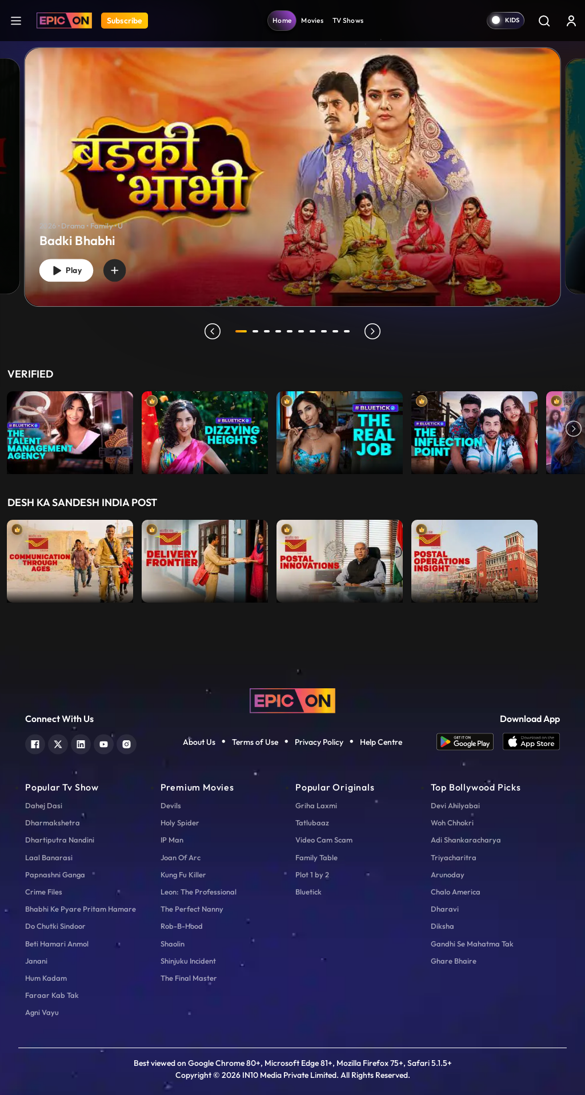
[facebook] (35, 743)
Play (68, 269)
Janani (36, 960)
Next (573, 430)
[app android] (469, 742)
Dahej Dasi (43, 805)
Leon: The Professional (199, 891)
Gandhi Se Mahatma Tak (472, 943)
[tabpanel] (292, 167)
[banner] (292, 177)
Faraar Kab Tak (52, 995)
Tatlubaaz (312, 822)
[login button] (571, 21)
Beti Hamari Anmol (57, 943)
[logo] (292, 699)
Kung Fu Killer (183, 874)
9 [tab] (337, 331)
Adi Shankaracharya (466, 839)
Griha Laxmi (316, 805)
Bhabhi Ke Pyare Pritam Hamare (80, 908)
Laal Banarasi (49, 857)
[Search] (543, 20)
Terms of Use (255, 742)
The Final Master (189, 977)
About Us (199, 742)
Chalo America (455, 891)
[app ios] (531, 742)
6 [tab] (303, 331)
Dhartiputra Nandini (59, 839)
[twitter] (58, 743)
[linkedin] (81, 743)
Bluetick (308, 891)
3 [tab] (268, 331)
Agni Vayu (42, 1012)
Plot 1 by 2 (312, 874)
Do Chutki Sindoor (55, 925)
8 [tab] (325, 331)
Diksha (442, 925)
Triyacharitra (453, 857)
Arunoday (447, 874)
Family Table (316, 857)
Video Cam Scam (323, 839)
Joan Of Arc (181, 857)
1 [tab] (241, 331)
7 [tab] (314, 331)
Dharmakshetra (52, 822)
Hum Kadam (46, 977)
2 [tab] (257, 331)
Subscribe (124, 20)
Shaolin (173, 943)
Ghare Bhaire (453, 960)
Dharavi (445, 908)
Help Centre (381, 742)
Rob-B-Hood (182, 925)
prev (211, 331)
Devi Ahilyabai (455, 805)
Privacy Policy (319, 742)
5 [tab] (291, 331)
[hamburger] (16, 20)
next (374, 331)
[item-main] (70, 430)
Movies (312, 20)
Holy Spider (180, 822)
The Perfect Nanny (192, 908)
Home (282, 20)
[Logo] (64, 21)
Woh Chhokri (452, 822)
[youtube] (104, 743)
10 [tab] (348, 331)
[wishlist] (120, 269)
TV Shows (347, 20)
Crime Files (43, 891)
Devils (171, 805)
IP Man (172, 839)
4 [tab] (280, 331)
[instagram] (127, 743)
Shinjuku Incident (188, 960)
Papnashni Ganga (55, 874)
